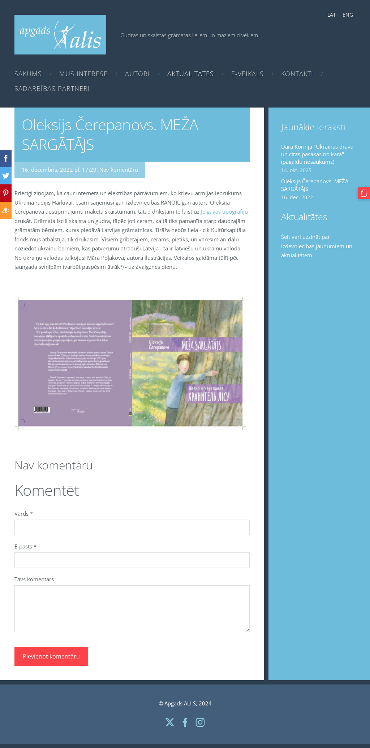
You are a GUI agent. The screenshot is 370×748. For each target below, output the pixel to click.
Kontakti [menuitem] (297, 73)
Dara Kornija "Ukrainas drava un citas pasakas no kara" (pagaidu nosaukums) (317, 154)
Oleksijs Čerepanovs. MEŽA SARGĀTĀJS (314, 185)
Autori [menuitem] (137, 73)
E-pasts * (25, 546)
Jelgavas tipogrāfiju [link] (224, 211)
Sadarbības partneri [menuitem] (52, 88)
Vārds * (23, 513)
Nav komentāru (118, 169)
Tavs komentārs (34, 579)
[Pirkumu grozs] (364, 193)
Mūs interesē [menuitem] (83, 73)
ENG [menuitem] (348, 14)
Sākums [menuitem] (28, 73)
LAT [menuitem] (331, 14)
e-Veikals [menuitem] (247, 73)
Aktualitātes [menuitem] (190, 73)
